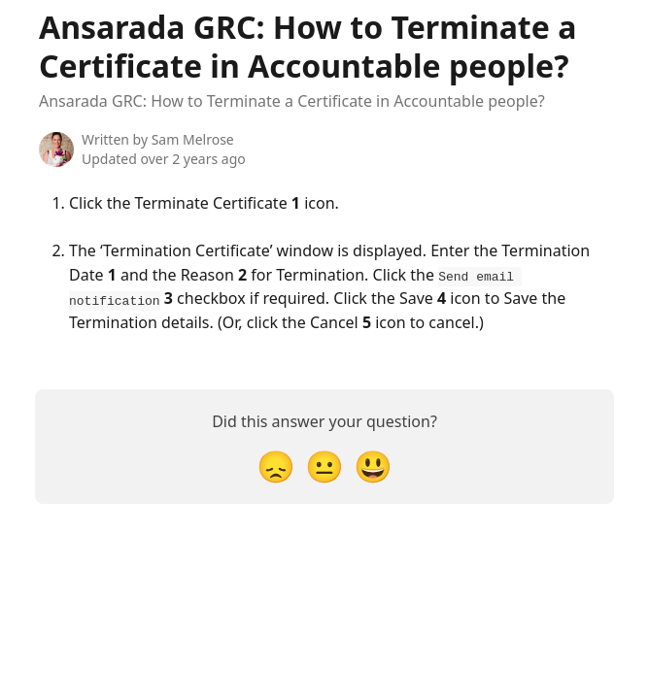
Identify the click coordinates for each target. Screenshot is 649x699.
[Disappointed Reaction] (276, 464)
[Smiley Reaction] (373, 464)
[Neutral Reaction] (324, 464)
